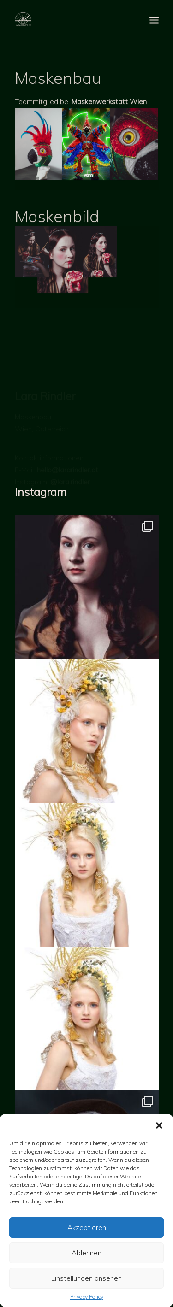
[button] (159, 1125)
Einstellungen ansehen (86, 1278)
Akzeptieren (86, 1227)
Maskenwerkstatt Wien (109, 122)
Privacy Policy (86, 1296)
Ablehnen (86, 1252)
